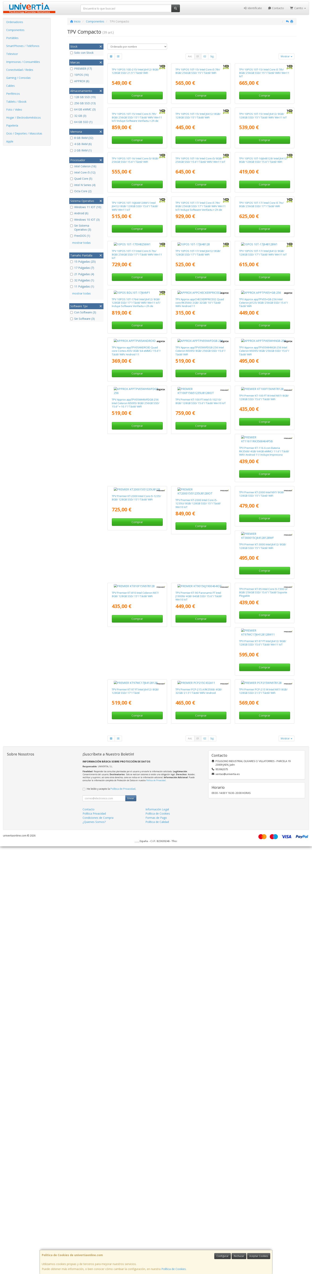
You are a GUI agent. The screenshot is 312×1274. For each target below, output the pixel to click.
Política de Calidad (157, 1249)
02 (204, 56)
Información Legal (157, 1237)
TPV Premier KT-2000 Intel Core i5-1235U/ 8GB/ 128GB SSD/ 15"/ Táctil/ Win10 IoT (261, 847)
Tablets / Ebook (16, 101)
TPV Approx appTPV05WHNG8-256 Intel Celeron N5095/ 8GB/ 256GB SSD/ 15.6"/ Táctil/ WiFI (264, 665)
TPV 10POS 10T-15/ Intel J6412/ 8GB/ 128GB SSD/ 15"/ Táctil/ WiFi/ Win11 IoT (263, 208)
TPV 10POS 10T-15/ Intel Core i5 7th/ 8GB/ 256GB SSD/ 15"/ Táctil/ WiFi (198, 117)
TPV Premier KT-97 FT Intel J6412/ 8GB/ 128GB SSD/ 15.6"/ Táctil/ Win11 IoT (262, 1027)
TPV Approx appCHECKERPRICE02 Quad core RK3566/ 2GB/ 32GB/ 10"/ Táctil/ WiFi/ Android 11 (200, 574)
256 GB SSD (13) (83, 103)
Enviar (130, 1225)
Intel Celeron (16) (83, 166)
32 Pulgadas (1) (82, 280)
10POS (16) (79, 75)
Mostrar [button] (286, 56)
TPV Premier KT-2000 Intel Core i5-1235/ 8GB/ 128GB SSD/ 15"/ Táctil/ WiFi (200, 845)
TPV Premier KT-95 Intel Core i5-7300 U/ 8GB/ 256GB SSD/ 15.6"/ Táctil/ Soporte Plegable (200, 1029)
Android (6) (79, 213)
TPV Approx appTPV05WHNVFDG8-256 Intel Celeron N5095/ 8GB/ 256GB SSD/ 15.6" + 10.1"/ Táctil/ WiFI (135, 756)
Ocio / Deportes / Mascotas (24, 133)
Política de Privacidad (156, 1208)
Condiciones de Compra (98, 1245)
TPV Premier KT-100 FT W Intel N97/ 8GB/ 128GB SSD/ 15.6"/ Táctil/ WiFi (264, 754)
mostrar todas (81, 243)
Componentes (15, 30)
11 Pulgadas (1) (82, 286)
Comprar (137, 142)
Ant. (190, 56)
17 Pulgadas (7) (82, 268)
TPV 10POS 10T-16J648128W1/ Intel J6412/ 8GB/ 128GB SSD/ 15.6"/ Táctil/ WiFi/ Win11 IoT (135, 392)
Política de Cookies (173, 1269)
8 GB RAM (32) (81, 138)
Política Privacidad (94, 1241)
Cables (10, 86)
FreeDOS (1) (80, 236)
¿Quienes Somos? (94, 1249)
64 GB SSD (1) (81, 122)
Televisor (12, 54)
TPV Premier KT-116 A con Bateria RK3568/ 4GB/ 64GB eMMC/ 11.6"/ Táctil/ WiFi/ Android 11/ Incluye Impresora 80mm (137, 849)
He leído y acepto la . (111, 1216)
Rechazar (239, 1256)
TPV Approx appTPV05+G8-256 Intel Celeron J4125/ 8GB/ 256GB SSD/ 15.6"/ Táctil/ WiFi (263, 574)
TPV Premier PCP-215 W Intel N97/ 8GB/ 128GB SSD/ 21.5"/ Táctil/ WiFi (263, 1118)
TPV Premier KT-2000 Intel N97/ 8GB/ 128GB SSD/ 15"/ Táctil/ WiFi (134, 936)
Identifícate (252, 8)
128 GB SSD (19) (83, 97)
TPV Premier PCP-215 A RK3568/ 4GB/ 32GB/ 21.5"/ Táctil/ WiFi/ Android (199, 1118)
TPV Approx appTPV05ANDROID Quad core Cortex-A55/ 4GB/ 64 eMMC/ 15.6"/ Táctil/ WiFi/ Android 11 (136, 665)
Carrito (298, 8)
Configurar (222, 1256)
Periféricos (13, 94)
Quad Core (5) (81, 178)
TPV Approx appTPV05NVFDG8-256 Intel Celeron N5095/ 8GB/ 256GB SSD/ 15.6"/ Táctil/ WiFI (200, 665)
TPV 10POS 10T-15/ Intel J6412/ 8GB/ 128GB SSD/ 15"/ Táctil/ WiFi (198, 208)
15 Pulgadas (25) (83, 261)
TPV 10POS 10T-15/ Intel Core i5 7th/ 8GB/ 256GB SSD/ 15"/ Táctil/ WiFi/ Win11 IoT (264, 119)
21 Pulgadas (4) (82, 274)
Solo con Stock (82, 53)
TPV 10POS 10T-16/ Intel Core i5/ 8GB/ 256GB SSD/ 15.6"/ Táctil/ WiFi (135, 299)
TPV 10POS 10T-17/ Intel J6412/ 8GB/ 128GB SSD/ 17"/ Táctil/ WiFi (198, 481)
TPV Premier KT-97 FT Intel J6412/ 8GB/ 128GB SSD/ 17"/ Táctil (135, 1118)
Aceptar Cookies (258, 1256)
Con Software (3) (83, 312)
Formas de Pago (156, 1245)
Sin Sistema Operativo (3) (80, 227)
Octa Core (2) (81, 191)
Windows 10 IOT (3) (85, 219)
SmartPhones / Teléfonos (22, 46)
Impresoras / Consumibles (23, 62)
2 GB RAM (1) (81, 150)
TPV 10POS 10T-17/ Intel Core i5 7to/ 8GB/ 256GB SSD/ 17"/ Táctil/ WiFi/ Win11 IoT (137, 483)
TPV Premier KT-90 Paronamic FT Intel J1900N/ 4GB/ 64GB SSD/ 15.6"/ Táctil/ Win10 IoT (135, 1029)
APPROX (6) (79, 81)
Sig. (212, 56)
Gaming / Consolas (18, 78)
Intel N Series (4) (83, 185)
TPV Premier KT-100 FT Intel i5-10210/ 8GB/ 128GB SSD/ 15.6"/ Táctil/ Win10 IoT (201, 754)
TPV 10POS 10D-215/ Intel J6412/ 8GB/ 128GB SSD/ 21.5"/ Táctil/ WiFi (135, 117)
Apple (9, 141)
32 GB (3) (78, 116)
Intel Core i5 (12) (83, 172)
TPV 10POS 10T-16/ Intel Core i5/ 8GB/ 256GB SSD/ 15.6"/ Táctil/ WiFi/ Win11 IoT (200, 299)
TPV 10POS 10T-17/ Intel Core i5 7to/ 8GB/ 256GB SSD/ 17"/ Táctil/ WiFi (261, 390)
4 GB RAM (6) (81, 144)
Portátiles (12, 38)
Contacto (276, 8)
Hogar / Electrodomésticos (23, 117)
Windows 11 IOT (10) (85, 207)
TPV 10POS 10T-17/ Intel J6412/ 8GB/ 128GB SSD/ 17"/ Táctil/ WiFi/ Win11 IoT (263, 481)
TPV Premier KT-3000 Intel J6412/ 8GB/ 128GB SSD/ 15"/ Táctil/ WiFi (199, 936)
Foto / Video (14, 109)
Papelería (12, 125)
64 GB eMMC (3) (83, 109)
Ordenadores (14, 22)
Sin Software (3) (82, 319)
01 (197, 56)
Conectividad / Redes (19, 70)
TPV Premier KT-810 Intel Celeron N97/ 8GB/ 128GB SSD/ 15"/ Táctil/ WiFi (262, 936)
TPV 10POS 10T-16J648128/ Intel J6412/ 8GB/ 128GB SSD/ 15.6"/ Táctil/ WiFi (263, 299)
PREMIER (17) (81, 68)
